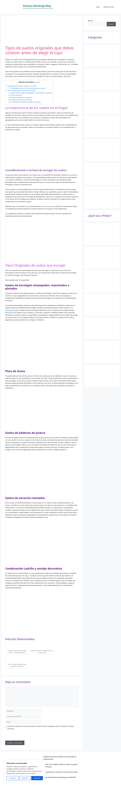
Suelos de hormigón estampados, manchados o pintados (30, 93)
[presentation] (19, 736)
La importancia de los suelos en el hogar (21, 86)
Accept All (37, 778)
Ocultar (37, 82)
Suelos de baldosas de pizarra (20, 97)
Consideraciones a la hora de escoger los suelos (27, 88)
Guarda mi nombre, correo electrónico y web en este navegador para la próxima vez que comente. (40, 727)
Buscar (90, 20)
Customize (12, 778)
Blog (97, 7)
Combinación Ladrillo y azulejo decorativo (25, 102)
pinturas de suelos (12, 310)
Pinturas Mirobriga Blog (37, 5)
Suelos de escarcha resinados (20, 100)
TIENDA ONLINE (108, 7)
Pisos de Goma (15, 95)
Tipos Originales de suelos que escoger (20, 90)
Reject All (25, 778)
